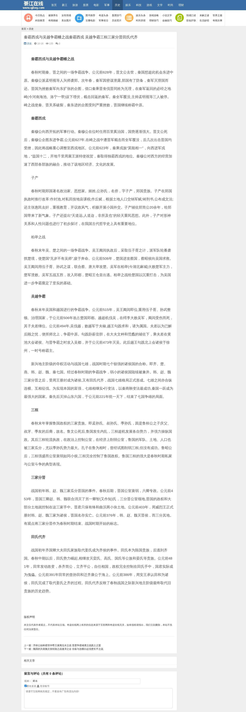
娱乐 (128, 5)
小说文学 (167, 15)
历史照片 (116, 20)
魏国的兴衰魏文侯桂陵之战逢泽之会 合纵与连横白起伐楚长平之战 (63, 649)
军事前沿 (103, 20)
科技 (138, 5)
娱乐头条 (141, 15)
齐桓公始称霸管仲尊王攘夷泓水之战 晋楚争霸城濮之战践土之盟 (62, 645)
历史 (117, 5)
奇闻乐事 (217, 20)
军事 (107, 5)
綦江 (64, 5)
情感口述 (191, 15)
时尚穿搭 (141, 20)
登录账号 (43, 686)
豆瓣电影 (90, 20)
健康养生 (53, 15)
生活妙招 (204, 20)
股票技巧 (116, 15)
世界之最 (217, 15)
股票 (85, 5)
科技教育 (40, 20)
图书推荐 (90, 15)
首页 (54, 5)
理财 (181, 5)
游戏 (149, 5)
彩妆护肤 (191, 20)
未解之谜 (204, 15)
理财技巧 (154, 20)
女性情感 (66, 15)
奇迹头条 (103, 15)
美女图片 (66, 20)
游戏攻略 (154, 15)
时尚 (170, 5)
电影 (96, 5)
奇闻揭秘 (53, 20)
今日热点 (40, 15)
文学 (160, 5)
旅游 (75, 5)
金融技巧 (167, 20)
